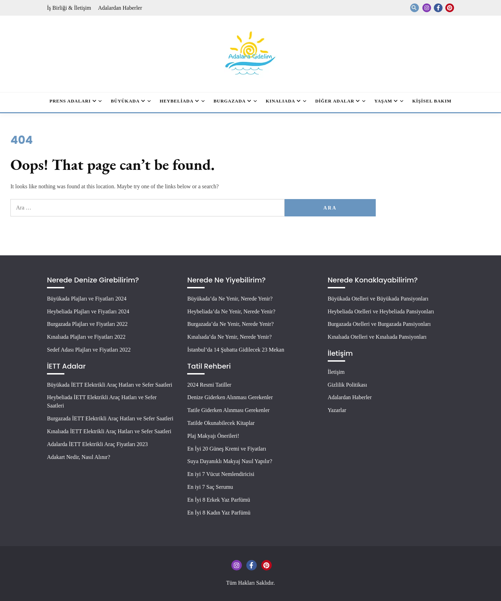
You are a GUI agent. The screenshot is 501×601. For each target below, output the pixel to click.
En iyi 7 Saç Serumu (210, 487)
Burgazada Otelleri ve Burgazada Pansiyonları (379, 324)
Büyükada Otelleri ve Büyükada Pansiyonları (378, 299)
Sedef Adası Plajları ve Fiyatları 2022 (88, 350)
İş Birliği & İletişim (69, 8)
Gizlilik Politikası (347, 385)
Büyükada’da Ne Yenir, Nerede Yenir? (229, 299)
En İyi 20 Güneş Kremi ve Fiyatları (226, 449)
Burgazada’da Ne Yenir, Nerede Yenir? (230, 324)
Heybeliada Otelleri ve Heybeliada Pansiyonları (381, 311)
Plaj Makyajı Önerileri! (213, 436)
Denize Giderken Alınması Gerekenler (230, 397)
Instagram (426, 7)
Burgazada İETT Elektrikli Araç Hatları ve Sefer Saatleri (110, 418)
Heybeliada (176, 101)
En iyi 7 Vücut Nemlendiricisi (220, 474)
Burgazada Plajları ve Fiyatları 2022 (87, 324)
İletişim (336, 372)
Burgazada (230, 101)
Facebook (438, 7)
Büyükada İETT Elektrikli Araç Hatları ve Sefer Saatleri (109, 385)
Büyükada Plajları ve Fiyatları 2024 (86, 299)
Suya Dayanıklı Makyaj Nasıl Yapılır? (229, 461)
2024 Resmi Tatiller (209, 385)
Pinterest (449, 7)
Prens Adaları (70, 101)
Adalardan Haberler (120, 8)
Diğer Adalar (334, 101)
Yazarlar (337, 410)
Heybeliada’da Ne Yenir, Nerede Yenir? (231, 311)
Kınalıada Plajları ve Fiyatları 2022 (86, 337)
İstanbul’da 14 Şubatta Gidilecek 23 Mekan (235, 350)
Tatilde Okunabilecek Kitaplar (220, 423)
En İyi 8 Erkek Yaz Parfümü (218, 500)
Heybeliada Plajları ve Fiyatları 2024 (88, 311)
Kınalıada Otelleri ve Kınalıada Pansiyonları (377, 337)
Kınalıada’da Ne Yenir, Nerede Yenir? (229, 337)
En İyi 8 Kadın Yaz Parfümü (218, 513)
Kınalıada (280, 101)
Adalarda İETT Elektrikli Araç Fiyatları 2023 (97, 444)
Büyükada (125, 101)
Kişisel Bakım (432, 101)
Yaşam (383, 101)
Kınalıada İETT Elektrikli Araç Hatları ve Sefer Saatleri (109, 431)
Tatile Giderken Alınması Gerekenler (228, 410)
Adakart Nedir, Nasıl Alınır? (78, 457)
